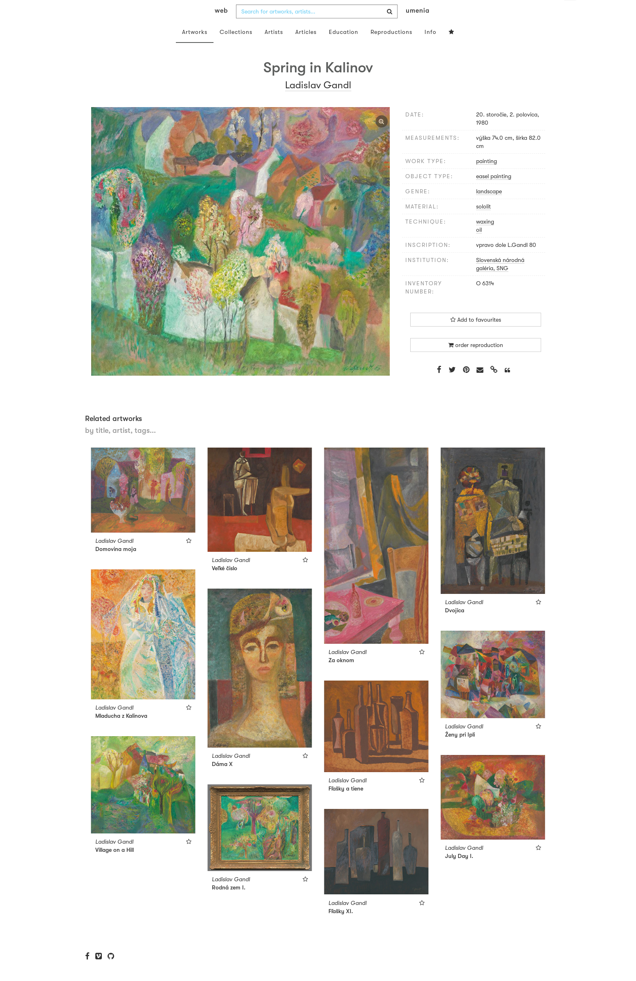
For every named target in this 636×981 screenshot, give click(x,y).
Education (343, 48)
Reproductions (391, 48)
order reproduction (475, 361)
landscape (489, 207)
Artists (274, 48)
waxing (485, 238)
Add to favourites (475, 336)
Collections (236, 48)
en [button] (570, 12)
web (221, 27)
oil (479, 246)
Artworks (194, 48)
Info (430, 48)
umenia (417, 27)
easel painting (493, 192)
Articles (306, 48)
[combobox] (317, 28)
